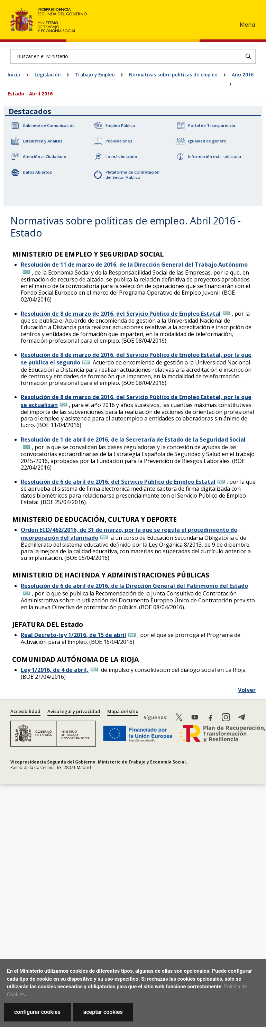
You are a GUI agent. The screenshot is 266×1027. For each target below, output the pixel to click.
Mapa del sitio (122, 711)
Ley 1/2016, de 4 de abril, (55, 670)
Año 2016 (243, 74)
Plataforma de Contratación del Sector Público (132, 174)
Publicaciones (119, 141)
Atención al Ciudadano (44, 156)
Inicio (14, 74)
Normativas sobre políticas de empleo (173, 74)
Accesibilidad (25, 711)
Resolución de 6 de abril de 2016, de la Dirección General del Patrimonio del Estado (134, 586)
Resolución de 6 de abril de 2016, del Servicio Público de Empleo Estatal (118, 481)
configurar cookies (37, 1012)
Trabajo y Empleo (95, 74)
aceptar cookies (103, 1012)
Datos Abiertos (37, 172)
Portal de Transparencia (211, 125)
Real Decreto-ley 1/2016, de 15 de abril (73, 635)
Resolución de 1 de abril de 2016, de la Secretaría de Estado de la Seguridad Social (133, 439)
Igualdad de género (207, 141)
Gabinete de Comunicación (49, 125)
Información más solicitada (214, 156)
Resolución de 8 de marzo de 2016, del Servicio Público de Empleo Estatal (121, 313)
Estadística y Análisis (42, 141)
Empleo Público (120, 125)
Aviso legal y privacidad (73, 711)
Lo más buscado (121, 156)
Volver (247, 690)
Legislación (48, 74)
